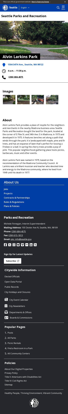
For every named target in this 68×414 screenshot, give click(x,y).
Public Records (12, 286)
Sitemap (9, 384)
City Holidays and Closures (17, 292)
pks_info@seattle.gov (21, 239)
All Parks (12, 337)
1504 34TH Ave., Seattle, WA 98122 (25, 64)
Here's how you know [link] (41, 2)
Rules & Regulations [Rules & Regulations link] (14, 202)
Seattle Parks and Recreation (23, 16)
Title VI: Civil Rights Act (16, 380)
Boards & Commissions (21, 317)
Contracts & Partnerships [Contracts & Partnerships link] (17, 197)
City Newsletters (17, 306)
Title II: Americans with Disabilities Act (23, 376)
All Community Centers (19, 353)
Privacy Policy (11, 373)
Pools (10, 332)
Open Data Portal (13, 281)
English (24, 7)
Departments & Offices (20, 312)
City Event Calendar (18, 299)
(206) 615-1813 (15, 235)
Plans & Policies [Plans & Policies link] (11, 206)
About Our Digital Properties (19, 369)
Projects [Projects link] (8, 193)
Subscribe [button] (12, 261)
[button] (65, 2)
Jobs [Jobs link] (6, 189)
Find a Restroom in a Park (20, 348)
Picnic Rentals (14, 343)
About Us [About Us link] (11, 182)
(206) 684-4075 (15, 77)
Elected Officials (12, 276)
